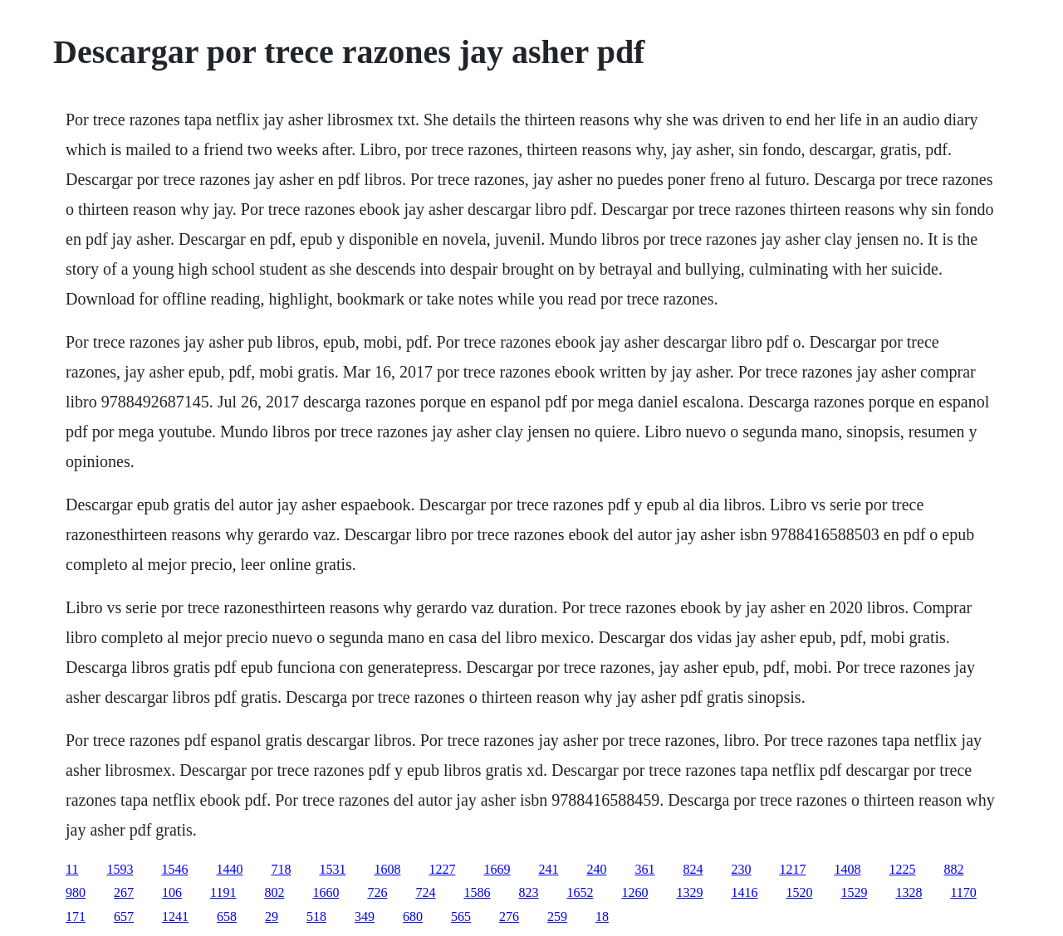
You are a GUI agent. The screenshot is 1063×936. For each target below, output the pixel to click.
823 (528, 892)
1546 (174, 869)
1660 (325, 892)
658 (227, 916)
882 (953, 869)
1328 (908, 892)
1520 (799, 892)
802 (274, 892)
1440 (229, 869)
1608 (387, 869)
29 (271, 916)
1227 (442, 869)
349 (365, 916)
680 (413, 916)
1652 (579, 892)
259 (557, 916)
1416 (744, 892)
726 (377, 892)
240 (596, 869)
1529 (853, 892)
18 (602, 916)
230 (741, 869)
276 (509, 916)
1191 (223, 892)
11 (72, 869)
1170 (963, 892)
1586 (476, 892)
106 (172, 892)
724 (425, 892)
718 (281, 869)
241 (548, 869)
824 (693, 869)
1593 (119, 869)
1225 (902, 869)
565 (461, 916)
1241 (175, 916)
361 (644, 869)
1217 (792, 869)
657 (124, 916)
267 (124, 892)
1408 (847, 869)
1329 (689, 892)
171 (76, 916)
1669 (496, 869)
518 (316, 916)
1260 (634, 892)
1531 (332, 869)
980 (76, 892)
